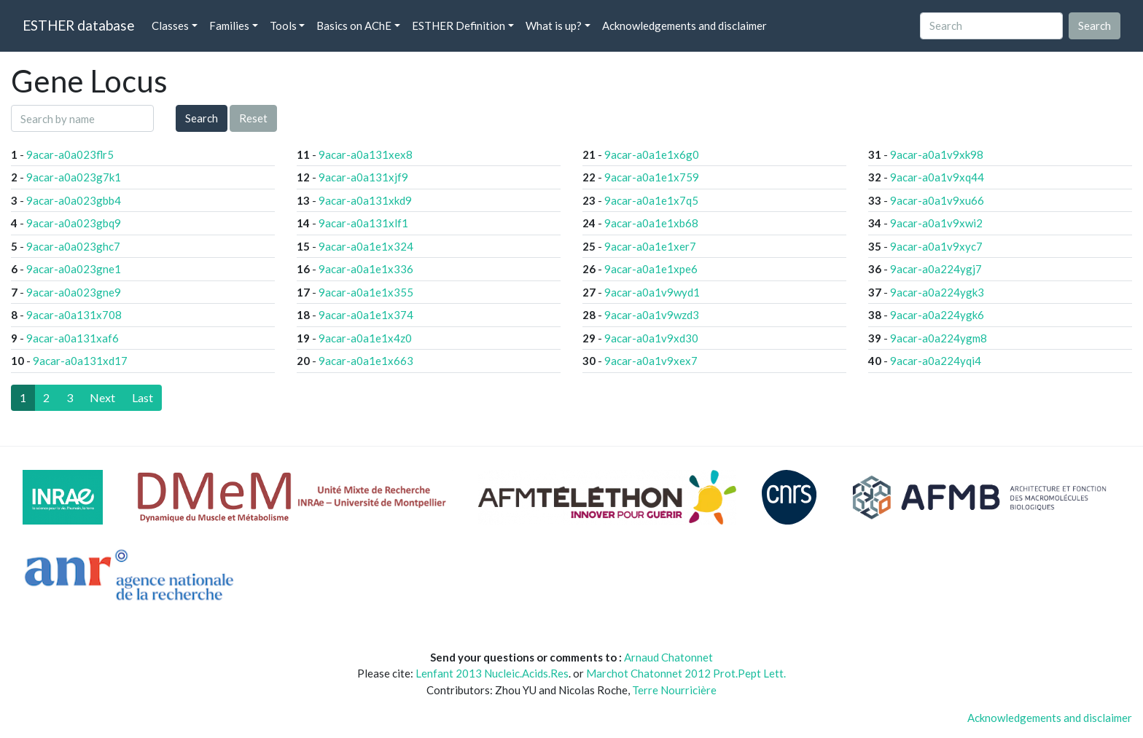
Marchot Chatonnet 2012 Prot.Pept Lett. (686, 673)
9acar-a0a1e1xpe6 (651, 268)
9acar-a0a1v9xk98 (936, 154)
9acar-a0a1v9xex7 (651, 360)
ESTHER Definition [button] (458, 25)
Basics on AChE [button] (353, 25)
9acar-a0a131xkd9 (365, 200)
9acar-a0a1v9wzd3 (651, 314)
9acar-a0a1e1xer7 (650, 246)
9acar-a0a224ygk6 (937, 314)
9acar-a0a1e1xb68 (651, 222)
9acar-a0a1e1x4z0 (365, 338)
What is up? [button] (554, 25)
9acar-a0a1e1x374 (366, 314)
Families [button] (229, 25)
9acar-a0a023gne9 (73, 292)
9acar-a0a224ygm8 (938, 338)
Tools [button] (283, 25)
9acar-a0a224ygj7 (936, 268)
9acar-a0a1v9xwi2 (936, 222)
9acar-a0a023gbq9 (73, 222)
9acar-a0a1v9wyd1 (652, 292)
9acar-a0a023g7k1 (73, 177)
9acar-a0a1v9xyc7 (936, 246)
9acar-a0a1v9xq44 (937, 177)
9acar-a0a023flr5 (70, 154)
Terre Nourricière (674, 689)
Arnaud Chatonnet (668, 657)
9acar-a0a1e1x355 (366, 292)
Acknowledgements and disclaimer (684, 25)
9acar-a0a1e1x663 (366, 360)
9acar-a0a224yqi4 (935, 360)
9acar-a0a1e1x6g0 (651, 154)
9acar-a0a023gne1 (73, 268)
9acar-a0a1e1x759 (651, 177)
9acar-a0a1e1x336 (366, 268)
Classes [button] (170, 25)
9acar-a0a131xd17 (80, 360)
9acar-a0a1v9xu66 (937, 200)
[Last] (142, 398)
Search (201, 118)
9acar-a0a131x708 (74, 314)
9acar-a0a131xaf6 (72, 338)
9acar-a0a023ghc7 (73, 246)
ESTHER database (78, 25)
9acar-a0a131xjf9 (363, 177)
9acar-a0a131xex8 (366, 154)
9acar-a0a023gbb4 (73, 200)
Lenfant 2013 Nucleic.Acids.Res (492, 673)
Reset (253, 118)
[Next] (102, 398)
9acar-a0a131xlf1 (363, 222)
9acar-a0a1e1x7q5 (651, 200)
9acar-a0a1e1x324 (366, 246)
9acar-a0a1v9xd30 (651, 338)
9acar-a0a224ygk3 (937, 292)
